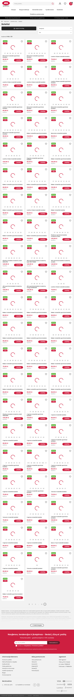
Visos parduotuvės (36, 660)
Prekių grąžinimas (6, 666)
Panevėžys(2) (35, 670)
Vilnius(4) (34, 662)
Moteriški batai (37, 10)
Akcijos (13, 10)
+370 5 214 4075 (7, 685)
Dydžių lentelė (6, 664)
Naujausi (55, 28)
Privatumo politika (7, 660)
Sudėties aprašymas (7, 670)
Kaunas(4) (34, 664)
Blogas (4, 672)
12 (41, 604)
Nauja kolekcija (24, 10)
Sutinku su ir (31, 645)
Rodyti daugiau (37, 625)
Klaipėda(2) (35, 666)
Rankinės (60, 10)
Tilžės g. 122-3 (62, 662)
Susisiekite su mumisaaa (23, 685)
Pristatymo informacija (8, 668)
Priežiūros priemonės (37, 14)
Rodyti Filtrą (19, 28)
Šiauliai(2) (34, 668)
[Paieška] (32, 3)
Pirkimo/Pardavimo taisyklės (9, 662)
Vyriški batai (50, 10)
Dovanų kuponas (6, 675)
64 (55, 32)
